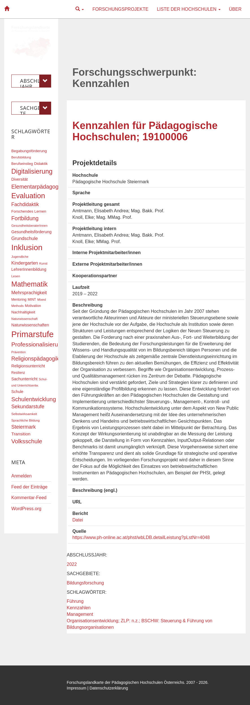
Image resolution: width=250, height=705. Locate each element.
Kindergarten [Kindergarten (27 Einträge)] (24, 262)
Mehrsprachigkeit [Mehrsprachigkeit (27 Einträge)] (29, 292)
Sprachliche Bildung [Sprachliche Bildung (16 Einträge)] (25, 420)
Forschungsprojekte (120, 9)
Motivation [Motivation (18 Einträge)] (33, 306)
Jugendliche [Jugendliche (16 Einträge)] (20, 256)
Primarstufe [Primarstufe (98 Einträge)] (32, 334)
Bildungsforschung (85, 582)
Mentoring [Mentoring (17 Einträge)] (19, 300)
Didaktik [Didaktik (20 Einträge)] (41, 163)
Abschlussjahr (35, 81)
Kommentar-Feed (29, 497)
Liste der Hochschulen (188, 9)
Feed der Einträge (29, 486)
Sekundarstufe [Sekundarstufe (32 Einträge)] (27, 406)
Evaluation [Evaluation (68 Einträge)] (28, 196)
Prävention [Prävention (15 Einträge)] (18, 352)
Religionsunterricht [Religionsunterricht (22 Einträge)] (28, 366)
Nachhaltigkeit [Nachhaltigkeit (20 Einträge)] (23, 312)
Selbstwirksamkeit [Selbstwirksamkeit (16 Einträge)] (24, 414)
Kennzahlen (79, 607)
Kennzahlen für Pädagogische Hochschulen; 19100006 (145, 131)
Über (235, 9)
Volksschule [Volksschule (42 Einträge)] (26, 441)
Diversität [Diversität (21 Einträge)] (19, 179)
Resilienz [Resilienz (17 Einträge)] (18, 373)
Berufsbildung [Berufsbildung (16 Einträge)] (21, 157)
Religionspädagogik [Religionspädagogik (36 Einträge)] (35, 359)
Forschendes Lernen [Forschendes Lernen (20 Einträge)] (28, 211)
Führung (75, 601)
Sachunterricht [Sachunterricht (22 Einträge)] (24, 379)
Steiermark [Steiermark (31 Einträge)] (23, 427)
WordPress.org (26, 508)
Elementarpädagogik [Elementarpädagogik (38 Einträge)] (36, 187)
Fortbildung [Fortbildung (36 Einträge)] (24, 218)
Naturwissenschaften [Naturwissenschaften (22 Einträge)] (30, 325)
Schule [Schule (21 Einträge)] (17, 391)
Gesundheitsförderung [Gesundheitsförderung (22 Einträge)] (31, 232)
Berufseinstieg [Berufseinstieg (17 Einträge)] (22, 164)
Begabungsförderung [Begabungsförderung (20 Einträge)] (29, 151)
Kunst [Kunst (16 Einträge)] (43, 263)
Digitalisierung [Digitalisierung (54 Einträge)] (32, 171)
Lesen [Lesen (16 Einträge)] (15, 276)
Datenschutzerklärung (109, 688)
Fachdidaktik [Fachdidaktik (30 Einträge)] (25, 204)
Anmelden (21, 475)
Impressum (76, 688)
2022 (72, 564)
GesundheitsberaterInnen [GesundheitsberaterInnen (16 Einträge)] (29, 225)
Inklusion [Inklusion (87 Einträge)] (26, 247)
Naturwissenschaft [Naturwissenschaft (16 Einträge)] (24, 318)
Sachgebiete (35, 108)
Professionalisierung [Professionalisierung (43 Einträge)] (37, 344)
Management (80, 614)
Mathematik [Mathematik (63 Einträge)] (29, 284)
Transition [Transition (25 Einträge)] (21, 433)
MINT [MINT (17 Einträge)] (32, 300)
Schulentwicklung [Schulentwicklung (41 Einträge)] (33, 399)
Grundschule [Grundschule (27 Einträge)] (24, 238)
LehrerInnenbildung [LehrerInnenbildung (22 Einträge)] (28, 269)
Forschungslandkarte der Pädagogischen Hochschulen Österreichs (125, 682)
